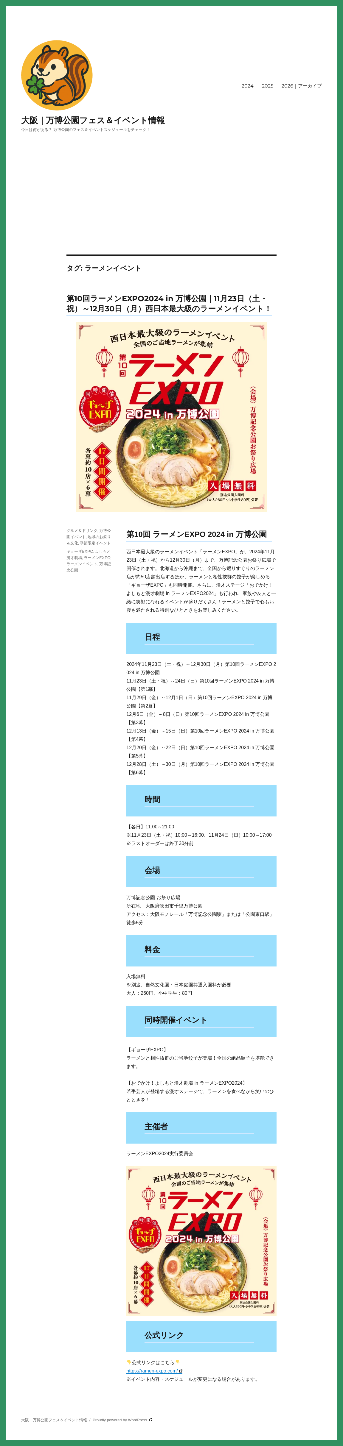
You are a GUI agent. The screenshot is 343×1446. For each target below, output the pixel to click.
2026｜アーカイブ (302, 86)
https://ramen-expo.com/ (154, 1370)
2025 (267, 86)
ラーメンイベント (81, 563)
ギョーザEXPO (79, 551)
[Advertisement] (172, 210)
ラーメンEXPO (97, 557)
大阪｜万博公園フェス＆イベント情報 (93, 120)
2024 (248, 86)
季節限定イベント (95, 543)
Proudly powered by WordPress (122, 1420)
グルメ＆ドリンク (81, 530)
